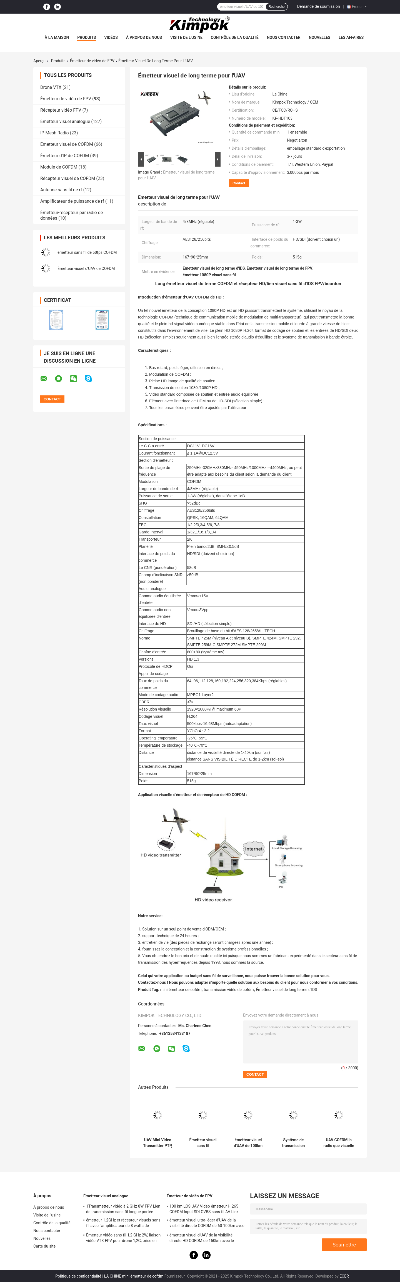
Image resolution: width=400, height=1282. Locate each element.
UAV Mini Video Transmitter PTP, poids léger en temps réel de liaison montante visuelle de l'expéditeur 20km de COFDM (157, 1143)
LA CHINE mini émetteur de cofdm (134, 1276)
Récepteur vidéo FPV (60, 110)
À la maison (57, 37)
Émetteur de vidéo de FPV (92, 61)
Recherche (277, 7)
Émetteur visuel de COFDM (66, 144)
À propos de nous (144, 37)
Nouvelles (319, 37)
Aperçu (39, 61)
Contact (238, 183)
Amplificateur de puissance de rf (72, 201)
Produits (86, 37)
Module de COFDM (59, 167)
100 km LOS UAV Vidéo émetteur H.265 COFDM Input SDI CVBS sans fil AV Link (204, 1209)
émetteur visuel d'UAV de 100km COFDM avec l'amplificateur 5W (248, 1143)
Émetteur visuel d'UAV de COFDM (86, 268)
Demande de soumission (318, 6)
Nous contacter (284, 37)
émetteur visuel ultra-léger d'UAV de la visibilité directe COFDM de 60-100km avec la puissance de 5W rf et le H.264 (206, 1224)
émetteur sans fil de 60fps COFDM (87, 252)
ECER (344, 1276)
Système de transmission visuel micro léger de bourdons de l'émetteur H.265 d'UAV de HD (293, 1143)
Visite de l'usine (186, 37)
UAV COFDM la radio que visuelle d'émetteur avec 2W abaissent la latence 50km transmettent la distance (338, 1143)
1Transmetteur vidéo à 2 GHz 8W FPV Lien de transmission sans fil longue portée (123, 1209)
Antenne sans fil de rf (61, 189)
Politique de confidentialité (78, 1276)
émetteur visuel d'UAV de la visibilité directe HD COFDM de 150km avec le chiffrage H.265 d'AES (201, 1239)
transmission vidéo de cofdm (229, 989)
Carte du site (44, 1246)
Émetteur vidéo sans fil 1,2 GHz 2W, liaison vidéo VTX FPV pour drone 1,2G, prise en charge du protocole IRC (123, 1239)
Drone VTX (50, 87)
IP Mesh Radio (54, 133)
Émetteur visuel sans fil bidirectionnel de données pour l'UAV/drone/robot (203, 1143)
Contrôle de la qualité (235, 37)
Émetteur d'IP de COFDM (64, 155)
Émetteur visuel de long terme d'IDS (286, 989)
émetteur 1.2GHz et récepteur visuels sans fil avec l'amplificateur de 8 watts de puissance (123, 1224)
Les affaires (351, 37)
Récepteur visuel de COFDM (67, 178)
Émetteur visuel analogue (65, 121)
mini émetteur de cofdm (181, 989)
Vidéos (111, 37)
